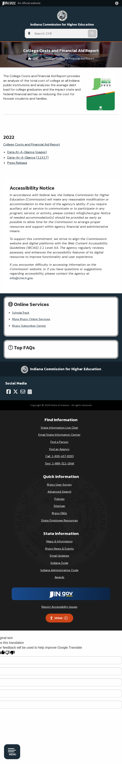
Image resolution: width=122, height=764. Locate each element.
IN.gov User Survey (59, 484)
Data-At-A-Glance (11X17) (28, 157)
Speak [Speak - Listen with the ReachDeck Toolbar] (59, 618)
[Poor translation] (10, 652)
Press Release (17, 163)
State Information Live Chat (59, 427)
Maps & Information (59, 541)
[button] (117, 3)
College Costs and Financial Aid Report (31, 144)
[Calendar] (30, 391)
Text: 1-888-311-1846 (59, 463)
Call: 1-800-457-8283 (59, 456)
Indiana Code (59, 563)
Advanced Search (59, 491)
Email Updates (59, 555)
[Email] (22, 391)
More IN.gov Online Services (31, 319)
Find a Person (59, 442)
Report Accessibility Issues (59, 607)
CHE (35, 58)
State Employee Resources (59, 520)
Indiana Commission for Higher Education (62, 24)
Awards (59, 577)
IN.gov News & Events (59, 548)
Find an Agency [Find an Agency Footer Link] (59, 449)
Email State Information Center (59, 434)
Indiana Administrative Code (59, 570)
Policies (59, 499)
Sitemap (59, 506)
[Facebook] (8, 391)
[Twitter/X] (15, 391)
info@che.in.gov (21, 278)
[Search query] (60, 33)
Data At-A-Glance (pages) (27, 152)
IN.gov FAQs (59, 513)
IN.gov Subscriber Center (29, 326)
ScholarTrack (20, 312)
